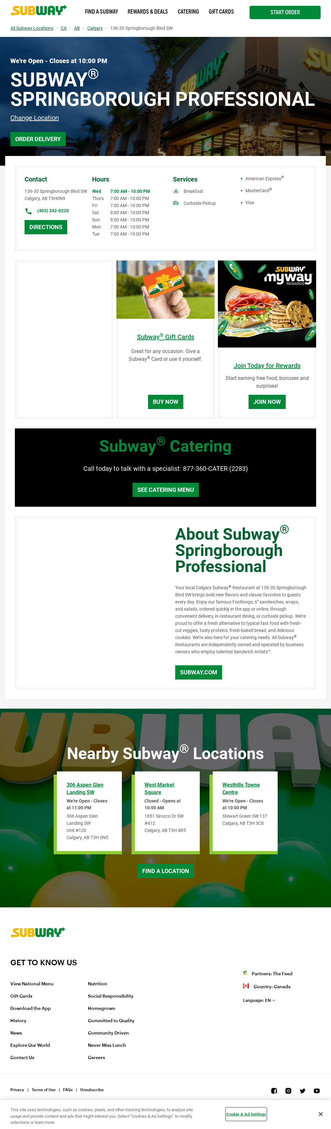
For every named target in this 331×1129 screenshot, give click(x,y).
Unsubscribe (92, 1090)
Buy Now (165, 401)
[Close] (321, 1114)
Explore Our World (30, 1045)
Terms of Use (44, 1090)
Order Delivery (38, 139)
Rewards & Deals (148, 12)
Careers (96, 1058)
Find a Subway (101, 12)
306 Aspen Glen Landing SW (85, 788)
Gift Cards (221, 12)
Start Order (285, 12)
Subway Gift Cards (165, 337)
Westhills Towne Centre (241, 788)
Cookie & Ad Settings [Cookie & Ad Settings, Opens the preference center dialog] (246, 1114)
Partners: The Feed (272, 974)
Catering (188, 12)
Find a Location (165, 871)
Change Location (34, 118)
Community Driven (108, 1033)
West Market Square (159, 788)
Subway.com (198, 672)
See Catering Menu (165, 489)
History (18, 1021)
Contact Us (22, 1058)
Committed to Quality (111, 1021)
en (257, 1000)
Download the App (30, 1008)
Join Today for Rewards (267, 366)
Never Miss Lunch (107, 1045)
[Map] (88, 602)
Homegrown (101, 1008)
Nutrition (97, 984)
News (16, 1033)
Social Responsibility (110, 996)
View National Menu (31, 984)
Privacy (17, 1090)
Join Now (267, 401)
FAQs (68, 1090)
